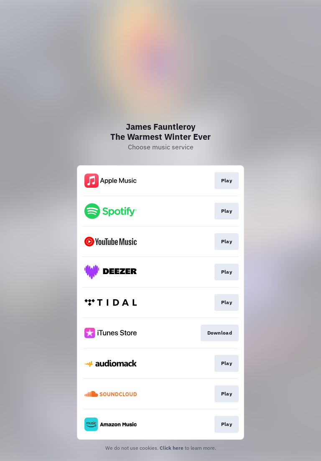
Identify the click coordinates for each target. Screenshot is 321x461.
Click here (171, 448)
